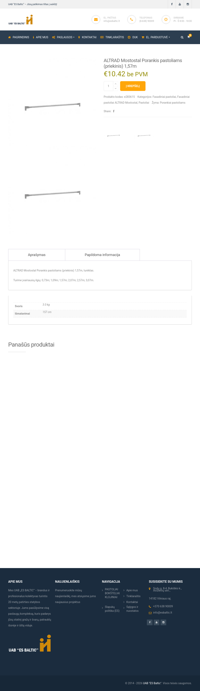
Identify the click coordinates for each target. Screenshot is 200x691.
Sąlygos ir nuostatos (132, 608)
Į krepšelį (133, 86)
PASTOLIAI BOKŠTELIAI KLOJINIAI (112, 593)
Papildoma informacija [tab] (102, 255)
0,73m (45, 280)
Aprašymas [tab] (37, 255)
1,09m (54, 280)
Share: (107, 111)
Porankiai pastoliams (173, 102)
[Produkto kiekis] (108, 86)
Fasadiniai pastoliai (164, 96)
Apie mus (132, 590)
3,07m (89, 280)
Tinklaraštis (133, 596)
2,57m (81, 280)
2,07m (72, 280)
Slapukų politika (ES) (112, 608)
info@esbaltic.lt (112, 21)
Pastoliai (144, 102)
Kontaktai (132, 602)
